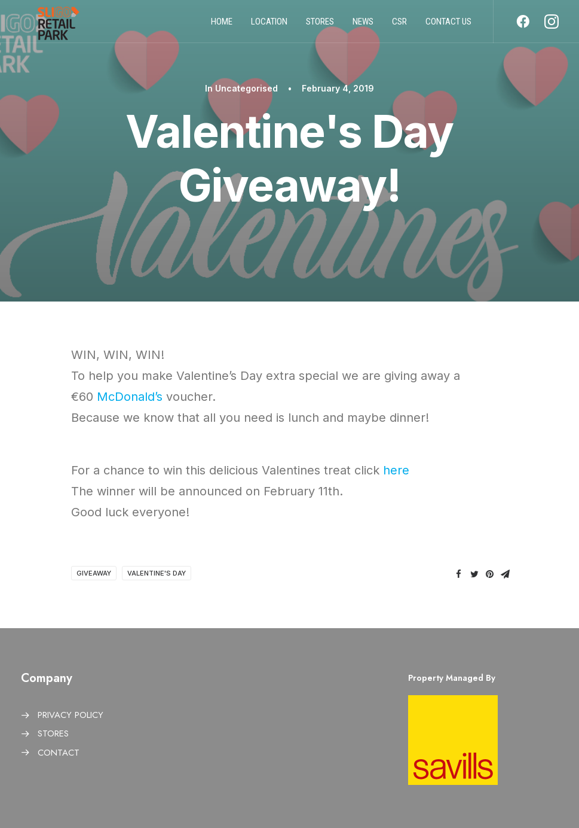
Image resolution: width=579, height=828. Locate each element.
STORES (53, 733)
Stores (320, 25)
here (396, 470)
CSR (399, 25)
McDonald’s (130, 396)
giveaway (93, 573)
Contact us (448, 25)
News (363, 25)
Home (221, 25)
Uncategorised (246, 88)
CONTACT (58, 752)
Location (269, 25)
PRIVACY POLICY (70, 715)
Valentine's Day (156, 573)
